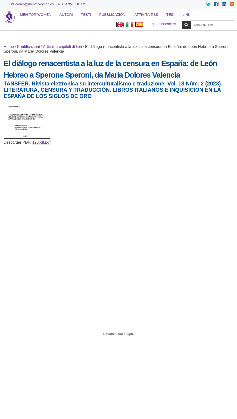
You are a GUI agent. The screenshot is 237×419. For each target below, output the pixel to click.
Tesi (170, 14)
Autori (66, 14)
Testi (86, 14)
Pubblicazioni (112, 14)
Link (186, 14)
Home (9, 46)
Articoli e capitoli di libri (62, 46)
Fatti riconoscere (163, 24)
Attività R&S (146, 14)
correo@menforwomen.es (35, 4)
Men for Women (35, 14)
